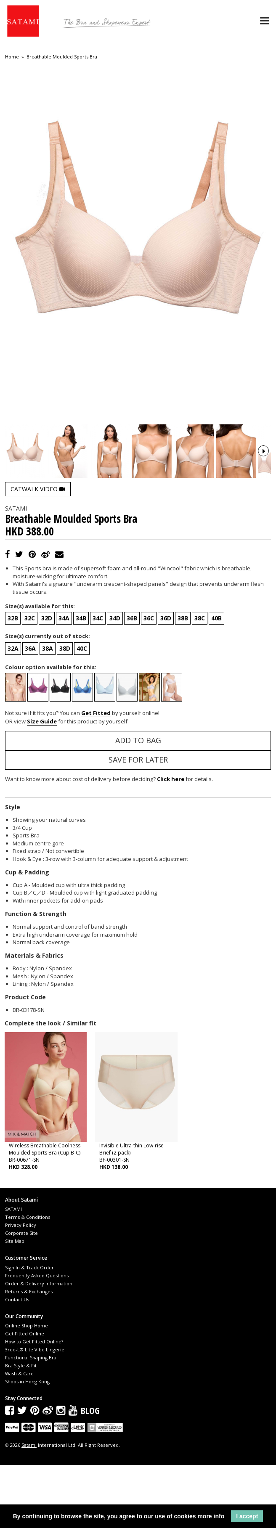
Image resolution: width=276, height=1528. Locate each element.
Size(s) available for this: (40, 669)
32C (29, 681)
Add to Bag (138, 803)
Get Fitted (96, 776)
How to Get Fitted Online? (34, 1404)
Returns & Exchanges (29, 1354)
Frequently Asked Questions (37, 1338)
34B (81, 681)
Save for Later (138, 823)
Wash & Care (19, 1436)
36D (165, 681)
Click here (170, 842)
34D (114, 681)
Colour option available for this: (50, 730)
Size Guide (42, 784)
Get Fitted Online (24, 1396)
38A (47, 711)
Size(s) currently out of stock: (47, 698)
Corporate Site (21, 1296)
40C (82, 711)
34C (98, 681)
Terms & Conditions (27, 1280)
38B (183, 681)
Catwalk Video (38, 552)
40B (216, 681)
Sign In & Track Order (29, 1330)
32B (13, 681)
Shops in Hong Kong (27, 1444)
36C (148, 681)
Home (12, 56)
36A (30, 711)
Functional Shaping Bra (30, 1420)
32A (13, 711)
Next (263, 482)
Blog (90, 1473)
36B (132, 681)
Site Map (14, 1304)
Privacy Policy (20, 1288)
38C (199, 681)
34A (63, 681)
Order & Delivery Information (38, 1346)
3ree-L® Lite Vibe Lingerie (34, 1412)
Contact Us (17, 1362)
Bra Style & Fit (21, 1428)
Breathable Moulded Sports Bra (62, 56)
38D (64, 711)
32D (46, 681)
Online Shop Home (26, 1388)
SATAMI (13, 1272)
